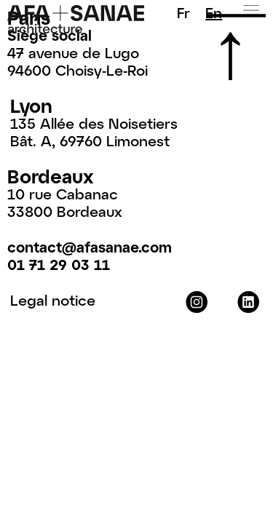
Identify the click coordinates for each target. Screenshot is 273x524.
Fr (183, 12)
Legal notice (52, 300)
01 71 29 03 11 (58, 264)
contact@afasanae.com (89, 246)
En (213, 12)
